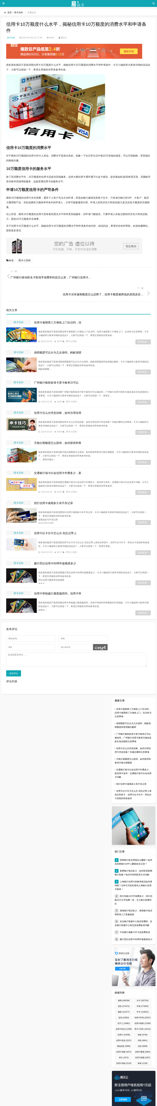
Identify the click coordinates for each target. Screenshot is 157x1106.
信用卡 (124, 1020)
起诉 (124, 1003)
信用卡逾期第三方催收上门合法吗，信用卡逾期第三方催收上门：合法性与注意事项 (133, 698)
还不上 (124, 1009)
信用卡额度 (142, 1037)
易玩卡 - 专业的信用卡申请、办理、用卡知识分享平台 (38, 1102)
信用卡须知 (123, 1049)
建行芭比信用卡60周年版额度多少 (55, 546)
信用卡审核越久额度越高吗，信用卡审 (57, 576)
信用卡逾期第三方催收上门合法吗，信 (57, 305)
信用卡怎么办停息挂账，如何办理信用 (57, 395)
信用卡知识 (124, 1014)
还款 (123, 991)
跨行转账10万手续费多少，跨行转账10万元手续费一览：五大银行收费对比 (134, 885)
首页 (9, 12)
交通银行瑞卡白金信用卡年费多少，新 (57, 456)
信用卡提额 (142, 1043)
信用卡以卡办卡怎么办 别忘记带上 (55, 516)
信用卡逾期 (142, 1009)
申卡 (142, 997)
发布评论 (13, 658)
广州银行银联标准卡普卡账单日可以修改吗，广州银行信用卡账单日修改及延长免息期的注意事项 (133, 723)
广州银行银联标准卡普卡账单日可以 (56, 365)
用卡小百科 (24, 260)
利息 (142, 1026)
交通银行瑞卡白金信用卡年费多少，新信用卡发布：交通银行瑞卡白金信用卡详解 (133, 759)
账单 (142, 1049)
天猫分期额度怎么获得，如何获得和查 (57, 426)
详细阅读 (143, 325)
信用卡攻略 (123, 1037)
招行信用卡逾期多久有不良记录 (53, 486)
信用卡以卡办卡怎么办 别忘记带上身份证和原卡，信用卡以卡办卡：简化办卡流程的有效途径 (133, 780)
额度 (123, 997)
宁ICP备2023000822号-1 (130, 1102)
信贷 (142, 1031)
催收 (142, 1020)
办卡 (142, 986)
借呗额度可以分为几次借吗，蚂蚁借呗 (57, 335)
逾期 (123, 986)
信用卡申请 (142, 1003)
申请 (142, 991)
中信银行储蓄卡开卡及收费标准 (135, 917)
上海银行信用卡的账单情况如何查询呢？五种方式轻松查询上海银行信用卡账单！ (133, 871)
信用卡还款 (123, 1026)
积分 (124, 1043)
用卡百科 (18, 12)
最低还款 (123, 1031)
